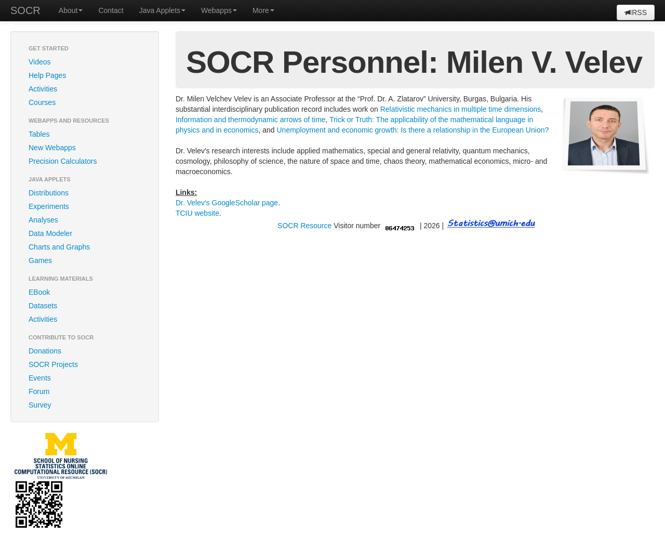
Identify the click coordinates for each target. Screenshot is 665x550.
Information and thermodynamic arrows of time (251, 119)
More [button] (263, 10)
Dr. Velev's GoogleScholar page (227, 203)
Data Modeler (50, 233)
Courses (42, 102)
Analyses (43, 220)
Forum (39, 391)
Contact (110, 10)
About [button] (71, 10)
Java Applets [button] (162, 10)
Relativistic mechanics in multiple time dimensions (460, 109)
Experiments (49, 206)
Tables (39, 134)
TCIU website (197, 213)
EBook (39, 292)
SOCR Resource (304, 225)
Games (40, 260)
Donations (45, 351)
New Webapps (52, 147)
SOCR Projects (53, 364)
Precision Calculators (63, 161)
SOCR (25, 10)
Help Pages (47, 75)
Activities (43, 89)
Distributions (49, 193)
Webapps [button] (219, 10)
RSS (635, 12)
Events (40, 378)
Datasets (43, 306)
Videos (40, 62)
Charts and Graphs (59, 247)
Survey (40, 405)
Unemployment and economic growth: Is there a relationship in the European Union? (412, 130)
